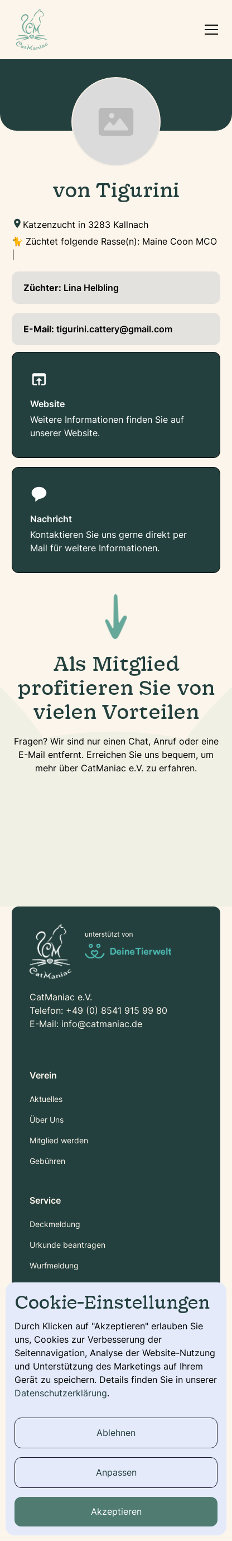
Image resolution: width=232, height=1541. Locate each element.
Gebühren (47, 1161)
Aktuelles (46, 1099)
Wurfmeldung (54, 1265)
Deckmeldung (55, 1224)
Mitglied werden (59, 1140)
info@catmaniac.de (101, 1023)
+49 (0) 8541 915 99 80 (116, 1010)
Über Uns (47, 1119)
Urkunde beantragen (67, 1244)
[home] (32, 29)
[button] (209, 29)
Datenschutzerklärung (60, 1393)
